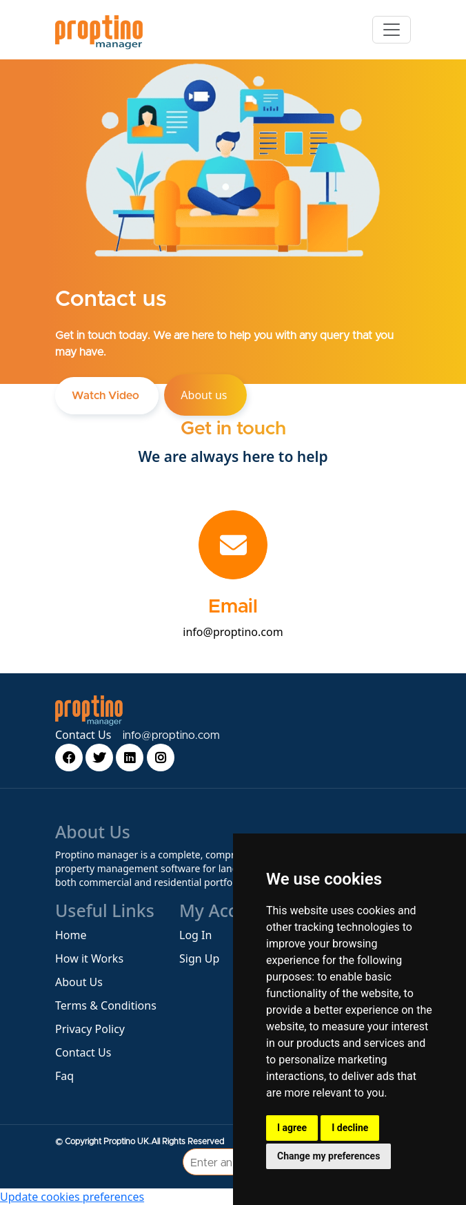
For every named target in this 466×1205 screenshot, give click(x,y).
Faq (64, 1075)
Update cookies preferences (72, 1196)
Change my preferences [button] (328, 1155)
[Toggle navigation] (391, 30)
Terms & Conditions (105, 1005)
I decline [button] (350, 1127)
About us (205, 395)
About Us (79, 982)
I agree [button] (292, 1127)
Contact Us (83, 734)
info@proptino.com (233, 631)
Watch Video (107, 395)
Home (71, 935)
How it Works (89, 958)
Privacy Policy (90, 1029)
